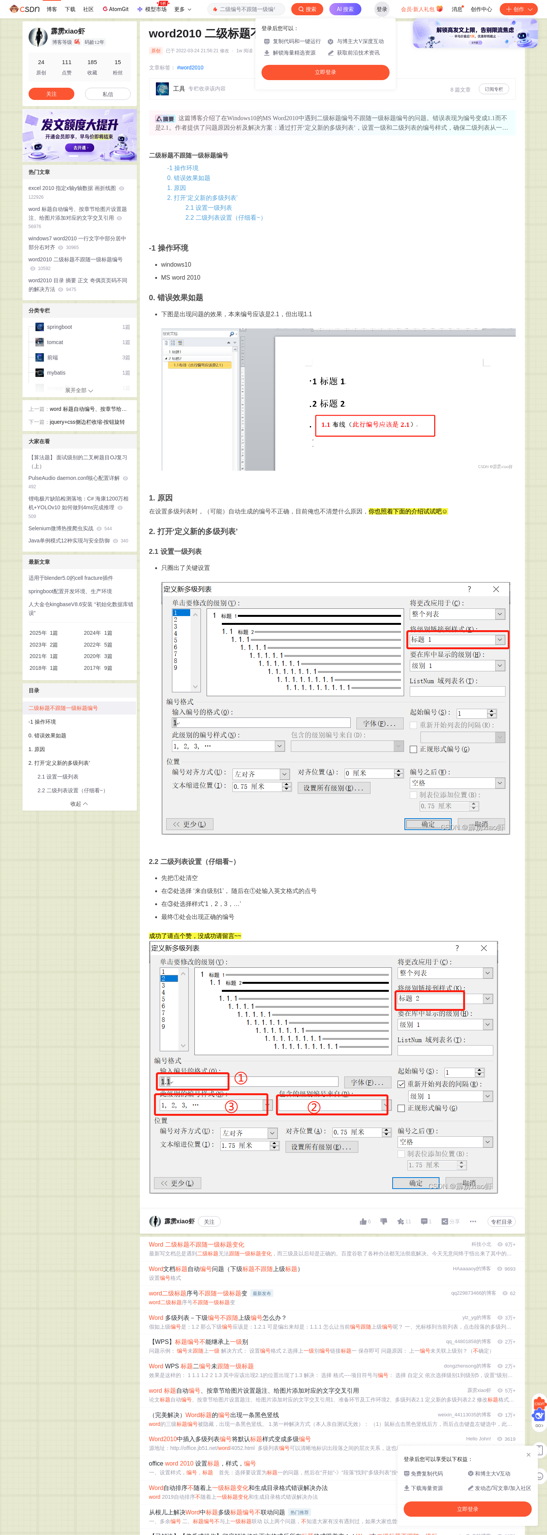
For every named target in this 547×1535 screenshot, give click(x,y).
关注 (209, 1222)
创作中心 (481, 9)
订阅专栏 (494, 89)
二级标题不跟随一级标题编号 (63, 708)
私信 (108, 94)
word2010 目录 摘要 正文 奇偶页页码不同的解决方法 (78, 284)
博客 (52, 9)
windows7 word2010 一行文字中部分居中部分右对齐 (78, 242)
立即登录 (325, 72)
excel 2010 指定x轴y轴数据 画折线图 (76, 192)
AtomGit (114, 8)
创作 (518, 9)
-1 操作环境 (183, 168)
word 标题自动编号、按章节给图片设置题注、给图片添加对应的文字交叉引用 (78, 218)
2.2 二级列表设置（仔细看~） (226, 217)
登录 (382, 9)
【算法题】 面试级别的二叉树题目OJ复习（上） (78, 461)
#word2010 (190, 67)
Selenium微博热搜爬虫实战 (70, 528)
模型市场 (153, 7)
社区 (88, 9)
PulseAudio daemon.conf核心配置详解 (78, 482)
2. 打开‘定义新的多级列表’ (202, 198)
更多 (182, 9)
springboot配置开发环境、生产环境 (70, 591)
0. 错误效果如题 (189, 178)
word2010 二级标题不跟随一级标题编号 (76, 263)
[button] (73, 156)
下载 (70, 9)
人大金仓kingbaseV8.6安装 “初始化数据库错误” (81, 608)
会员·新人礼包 (422, 8)
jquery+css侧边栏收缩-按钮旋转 (87, 422)
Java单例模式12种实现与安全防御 (78, 540)
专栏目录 (501, 1222)
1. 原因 (176, 188)
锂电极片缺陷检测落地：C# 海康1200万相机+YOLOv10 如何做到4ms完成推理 (79, 507)
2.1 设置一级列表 (209, 207)
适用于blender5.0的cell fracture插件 (71, 578)
